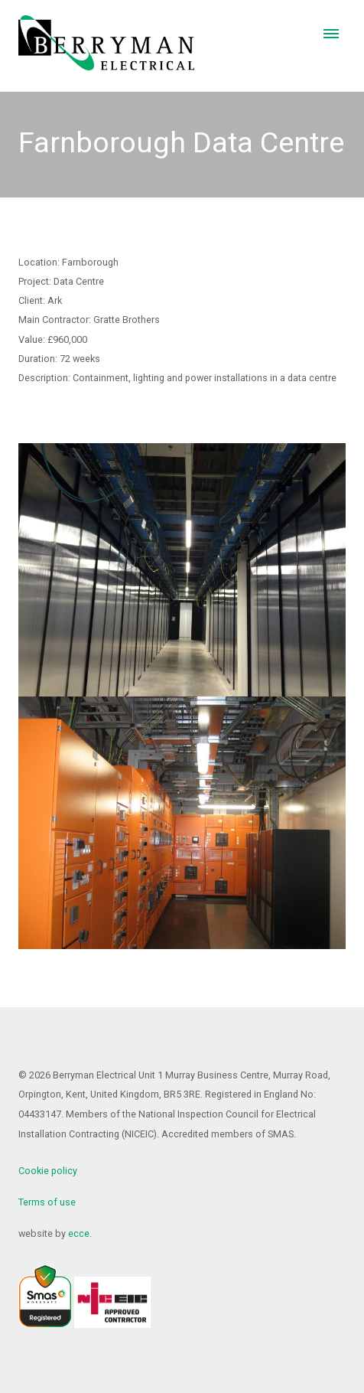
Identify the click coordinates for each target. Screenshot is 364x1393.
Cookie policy (47, 1170)
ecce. (80, 1233)
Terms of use (47, 1202)
